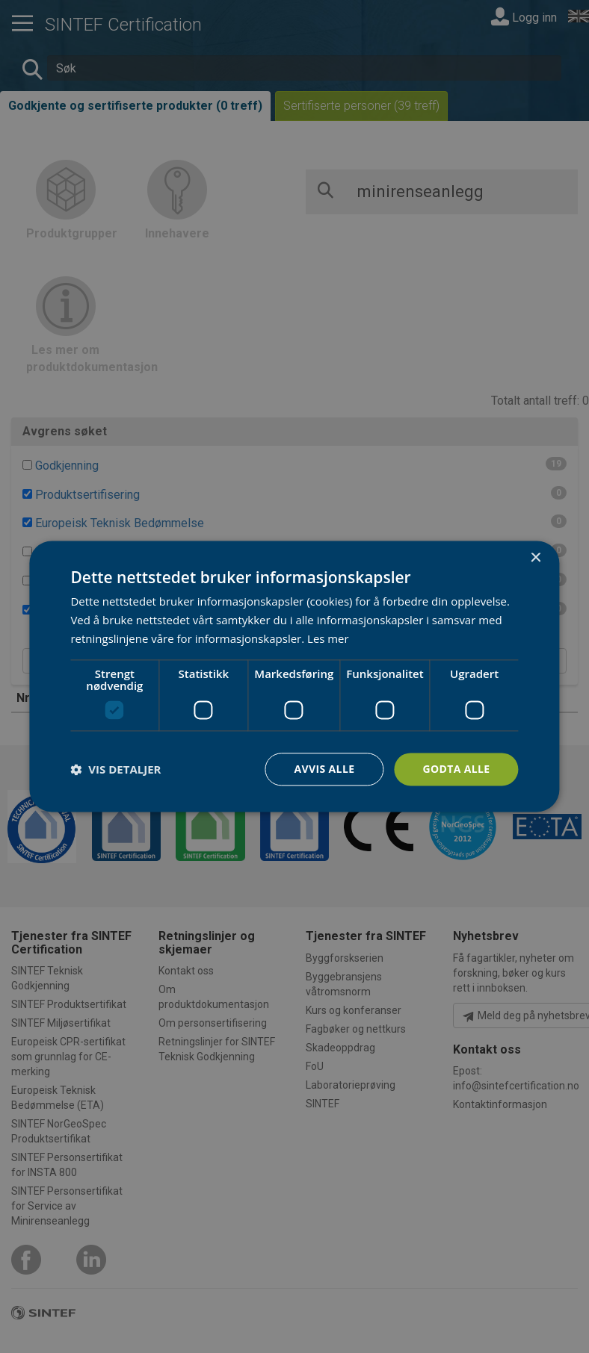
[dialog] (294, 676)
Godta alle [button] (456, 769)
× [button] (535, 558)
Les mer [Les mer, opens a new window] (328, 638)
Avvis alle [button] (324, 769)
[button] (115, 769)
